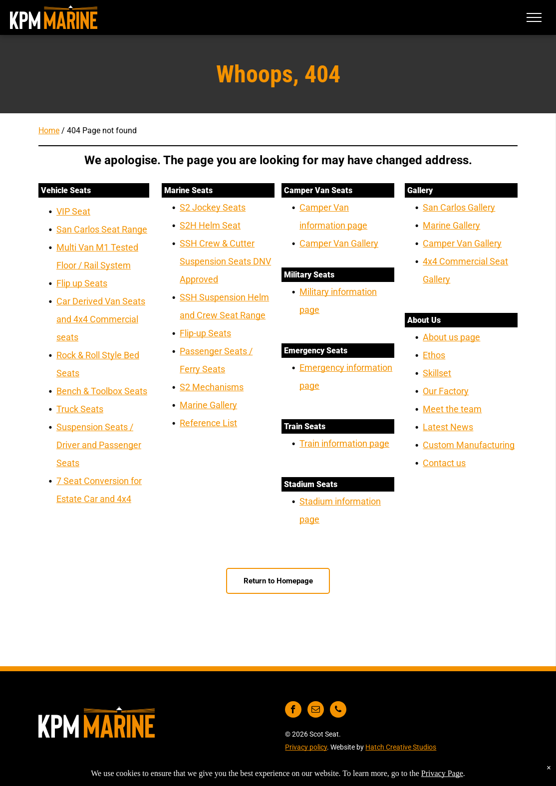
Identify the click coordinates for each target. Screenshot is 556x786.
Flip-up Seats (205, 333)
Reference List (208, 423)
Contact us (444, 463)
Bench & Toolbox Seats (101, 391)
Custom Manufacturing (469, 445)
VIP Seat (73, 211)
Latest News (448, 427)
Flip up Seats (81, 283)
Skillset (437, 373)
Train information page (344, 443)
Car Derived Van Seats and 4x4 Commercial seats (100, 319)
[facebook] (293, 710)
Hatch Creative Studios (400, 747)
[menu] (534, 17)
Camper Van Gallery (338, 243)
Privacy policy (306, 747)
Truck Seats (79, 409)
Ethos (434, 355)
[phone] (338, 710)
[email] (315, 710)
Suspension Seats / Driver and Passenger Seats (98, 445)
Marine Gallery (208, 405)
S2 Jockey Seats (213, 207)
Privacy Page (442, 773)
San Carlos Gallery (459, 207)
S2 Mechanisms (212, 387)
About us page (451, 337)
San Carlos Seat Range (101, 229)
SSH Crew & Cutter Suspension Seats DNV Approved (225, 261)
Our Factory (446, 391)
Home (48, 130)
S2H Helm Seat (210, 225)
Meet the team (452, 409)
